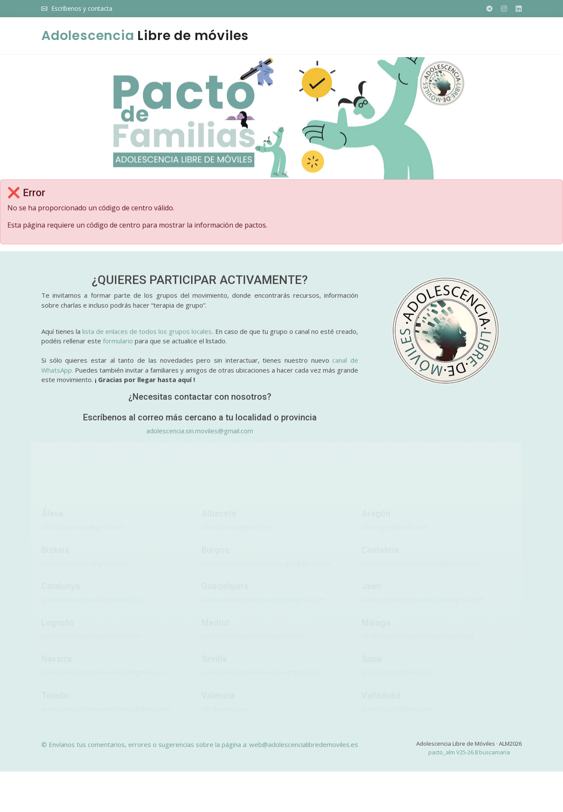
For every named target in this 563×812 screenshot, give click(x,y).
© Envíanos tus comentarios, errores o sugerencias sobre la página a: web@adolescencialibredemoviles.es (199, 749)
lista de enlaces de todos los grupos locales (147, 336)
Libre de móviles (145, 36)
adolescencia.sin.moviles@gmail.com (199, 436)
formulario (118, 346)
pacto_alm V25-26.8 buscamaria (469, 757)
